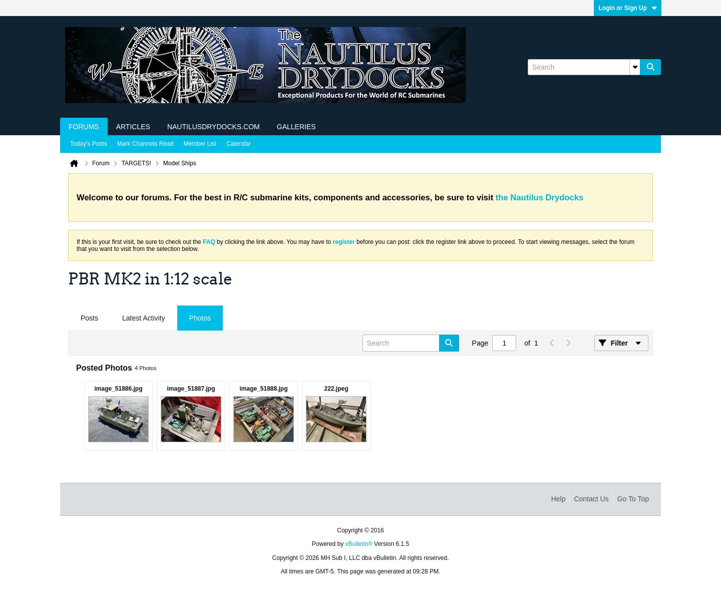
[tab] (89, 318)
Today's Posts (88, 143)
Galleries (296, 127)
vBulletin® (359, 543)
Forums (84, 127)
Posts (89, 318)
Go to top (633, 499)
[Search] (584, 67)
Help (558, 499)
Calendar (238, 143)
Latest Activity (143, 318)
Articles (133, 127)
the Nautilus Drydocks (539, 197)
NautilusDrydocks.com (213, 127)
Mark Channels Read (145, 143)
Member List (199, 143)
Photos (200, 318)
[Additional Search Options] (634, 67)
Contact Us (591, 499)
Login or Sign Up (627, 8)
